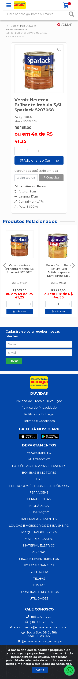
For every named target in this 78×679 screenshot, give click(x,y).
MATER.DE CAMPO (39, 539)
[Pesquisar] (71, 14)
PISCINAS (39, 552)
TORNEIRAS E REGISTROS (39, 592)
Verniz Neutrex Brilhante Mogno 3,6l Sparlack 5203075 (19, 269)
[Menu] (9, 5)
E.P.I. (39, 479)
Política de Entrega (39, 414)
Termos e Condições (39, 421)
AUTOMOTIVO (39, 459)
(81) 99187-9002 (39, 622)
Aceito (40, 669)
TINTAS (39, 585)
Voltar (64, 24)
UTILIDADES (39, 598)
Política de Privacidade (39, 407)
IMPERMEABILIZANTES (39, 519)
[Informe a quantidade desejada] (27, 151)
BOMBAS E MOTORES (39, 472)
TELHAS (39, 578)
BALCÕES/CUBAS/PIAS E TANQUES (39, 466)
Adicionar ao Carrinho (39, 160)
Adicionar (19, 311)
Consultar (51, 177)
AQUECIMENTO (39, 452)
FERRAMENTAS (39, 499)
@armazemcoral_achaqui (39, 641)
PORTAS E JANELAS (39, 565)
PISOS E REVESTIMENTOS (39, 558)
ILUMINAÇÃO (39, 512)
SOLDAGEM (39, 572)
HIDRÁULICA (39, 505)
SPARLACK (30, 121)
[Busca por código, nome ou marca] (35, 14)
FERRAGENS (39, 492)
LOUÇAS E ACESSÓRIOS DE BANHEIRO (39, 525)
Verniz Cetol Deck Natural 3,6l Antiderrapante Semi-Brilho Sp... (58, 271)
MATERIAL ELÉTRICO (39, 545)
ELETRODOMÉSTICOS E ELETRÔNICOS (39, 486)
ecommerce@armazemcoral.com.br (39, 627)
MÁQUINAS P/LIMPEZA (39, 532)
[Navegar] (5, 265)
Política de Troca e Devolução (39, 401)
